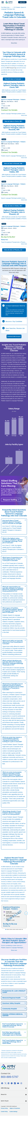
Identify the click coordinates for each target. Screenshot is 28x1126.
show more (24, 115)
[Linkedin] (8, 1083)
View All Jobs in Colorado (14, 79)
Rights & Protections (15, 1108)
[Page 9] (17, 929)
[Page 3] (8, 929)
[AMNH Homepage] (9, 2)
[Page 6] (13, 929)
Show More (14, 43)
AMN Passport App (11, 67)
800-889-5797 (9, 1076)
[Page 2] (7, 929)
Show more (14, 950)
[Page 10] (19, 929)
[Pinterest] (11, 1083)
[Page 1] (5, 929)
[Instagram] (21, 1083)
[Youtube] (18, 1083)
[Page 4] (10, 929)
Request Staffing (10, 500)
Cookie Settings (13, 1111)
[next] (26, 913)
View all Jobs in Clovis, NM (14, 121)
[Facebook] (2, 1083)
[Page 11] (20, 929)
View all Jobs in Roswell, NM (14, 163)
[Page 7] (14, 929)
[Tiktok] (15, 1083)
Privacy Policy (4, 1108)
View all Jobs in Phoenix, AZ (14, 250)
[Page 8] (16, 929)
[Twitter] (5, 1083)
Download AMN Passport (14, 336)
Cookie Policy (4, 1111)
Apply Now (22, 2)
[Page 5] (11, 929)
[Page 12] (22, 929)
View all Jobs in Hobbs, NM (14, 206)
